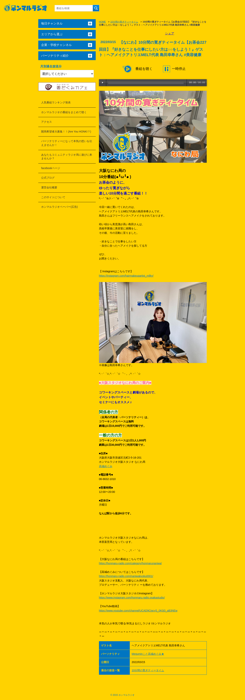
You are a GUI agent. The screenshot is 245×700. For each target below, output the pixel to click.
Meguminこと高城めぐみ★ (148, 653)
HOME (102, 21)
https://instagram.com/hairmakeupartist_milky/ (126, 275)
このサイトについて (53, 197)
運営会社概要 (49, 187)
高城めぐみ (105, 466)
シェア (169, 33)
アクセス (46, 121)
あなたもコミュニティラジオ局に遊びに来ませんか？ (66, 156)
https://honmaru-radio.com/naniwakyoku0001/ (126, 576)
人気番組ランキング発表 (56, 102)
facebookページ (50, 168)
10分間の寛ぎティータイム (124, 21)
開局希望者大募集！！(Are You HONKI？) (66, 131)
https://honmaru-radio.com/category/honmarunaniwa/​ (130, 563)
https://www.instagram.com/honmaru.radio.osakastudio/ (132, 597)
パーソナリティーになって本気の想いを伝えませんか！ (66, 143)
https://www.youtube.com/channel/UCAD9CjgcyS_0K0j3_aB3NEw (138, 610)
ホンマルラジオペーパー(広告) (59, 206)
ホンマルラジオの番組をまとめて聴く (64, 112)
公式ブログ (48, 177)
